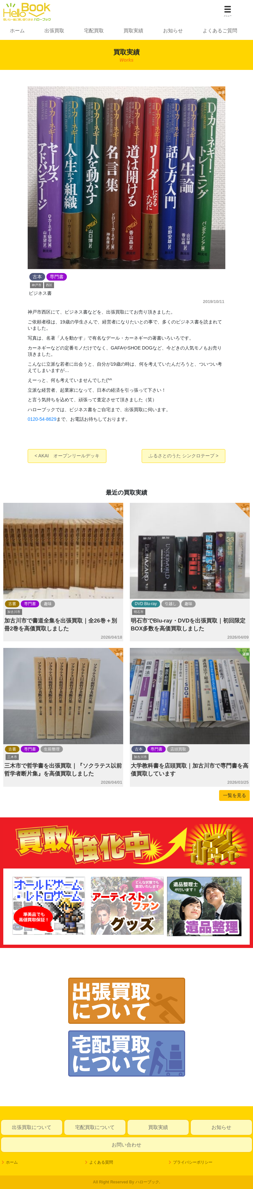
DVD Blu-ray (146, 603)
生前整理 (52, 749)
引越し (171, 603)
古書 (12, 603)
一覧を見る (234, 795)
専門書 (30, 603)
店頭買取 (178, 749)
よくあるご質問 (220, 30)
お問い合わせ (126, 1144)
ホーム (17, 30)
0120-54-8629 (42, 419)
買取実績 (133, 30)
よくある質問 (101, 1162)
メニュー (228, 16)
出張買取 (54, 30)
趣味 (48, 603)
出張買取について (31, 1127)
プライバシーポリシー (192, 1162)
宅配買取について (95, 1127)
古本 (139, 749)
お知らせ (173, 30)
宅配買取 (94, 30)
